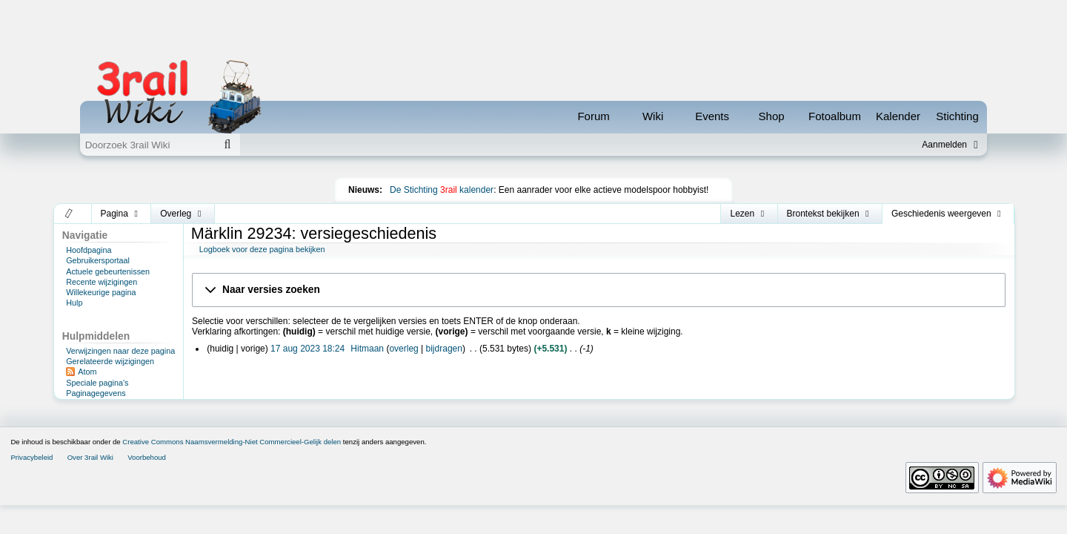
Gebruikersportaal (98, 260)
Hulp (74, 302)
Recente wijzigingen (101, 281)
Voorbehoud (146, 457)
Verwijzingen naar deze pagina (120, 350)
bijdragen (444, 348)
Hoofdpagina (88, 249)
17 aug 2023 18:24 (307, 348)
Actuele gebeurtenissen (108, 271)
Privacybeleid (31, 457)
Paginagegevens (95, 393)
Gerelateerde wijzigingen (110, 361)
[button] (69, 213)
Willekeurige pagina (101, 292)
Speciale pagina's (97, 382)
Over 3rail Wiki (90, 457)
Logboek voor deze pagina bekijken (262, 249)
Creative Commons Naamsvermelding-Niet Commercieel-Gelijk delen (231, 442)
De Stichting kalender (441, 190)
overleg (403, 348)
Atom (87, 371)
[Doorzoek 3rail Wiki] (147, 145)
